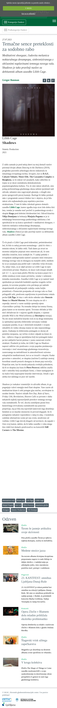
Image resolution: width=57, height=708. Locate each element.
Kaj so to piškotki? (28, 14)
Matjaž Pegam (8, 505)
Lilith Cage (39, 500)
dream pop (20, 500)
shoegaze (6, 510)
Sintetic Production (18, 510)
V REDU (28, 8)
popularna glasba (42, 505)
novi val (18, 505)
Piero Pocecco (28, 505)
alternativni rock (9, 500)
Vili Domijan (32, 510)
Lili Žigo (30, 500)
